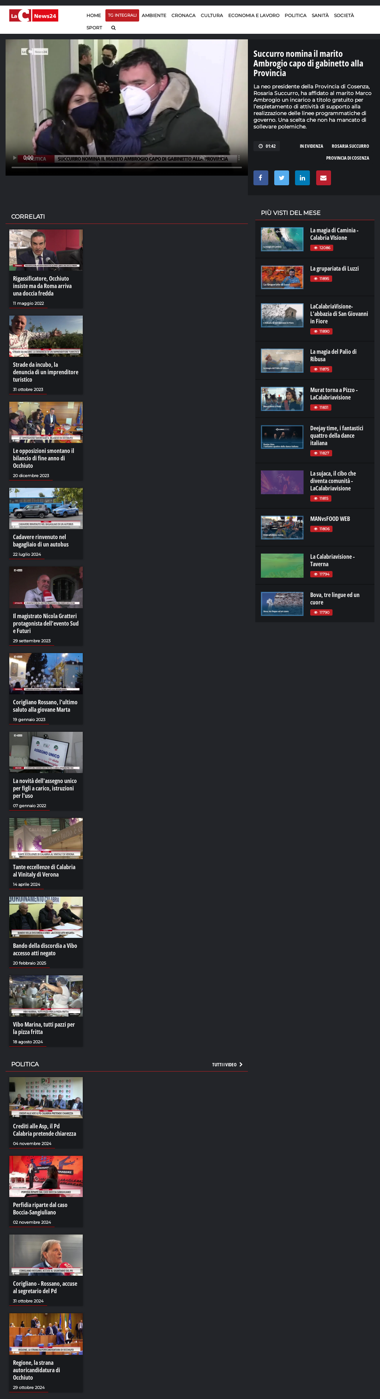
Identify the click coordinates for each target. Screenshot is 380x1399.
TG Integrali (122, 15)
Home (93, 15)
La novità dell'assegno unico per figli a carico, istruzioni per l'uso (45, 788)
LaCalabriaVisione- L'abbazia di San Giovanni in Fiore (339, 313)
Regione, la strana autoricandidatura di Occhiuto (36, 1370)
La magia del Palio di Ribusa (333, 355)
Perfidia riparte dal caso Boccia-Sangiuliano (40, 1208)
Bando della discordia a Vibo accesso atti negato (45, 949)
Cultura (212, 15)
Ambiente (154, 15)
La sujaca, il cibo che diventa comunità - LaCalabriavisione (333, 480)
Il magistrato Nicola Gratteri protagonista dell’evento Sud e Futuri (46, 623)
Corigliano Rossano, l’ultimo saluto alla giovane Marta (45, 706)
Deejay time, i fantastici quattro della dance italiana (336, 435)
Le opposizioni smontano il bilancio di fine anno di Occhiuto (43, 458)
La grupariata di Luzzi (334, 268)
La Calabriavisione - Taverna (332, 560)
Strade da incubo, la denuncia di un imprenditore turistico (45, 372)
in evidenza (311, 146)
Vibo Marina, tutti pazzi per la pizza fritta (44, 1028)
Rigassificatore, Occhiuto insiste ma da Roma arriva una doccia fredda (42, 285)
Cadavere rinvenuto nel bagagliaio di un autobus (41, 540)
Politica (296, 15)
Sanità (320, 15)
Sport (94, 27)
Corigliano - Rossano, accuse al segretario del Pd (45, 1287)
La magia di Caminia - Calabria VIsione (334, 234)
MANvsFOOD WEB (330, 519)
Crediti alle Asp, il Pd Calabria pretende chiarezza (44, 1130)
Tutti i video (227, 1064)
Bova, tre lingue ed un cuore (335, 598)
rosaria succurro (350, 146)
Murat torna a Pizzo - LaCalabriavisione (334, 393)
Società (344, 15)
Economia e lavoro (253, 15)
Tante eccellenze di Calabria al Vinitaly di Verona (44, 870)
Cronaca (183, 15)
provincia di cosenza (347, 157)
